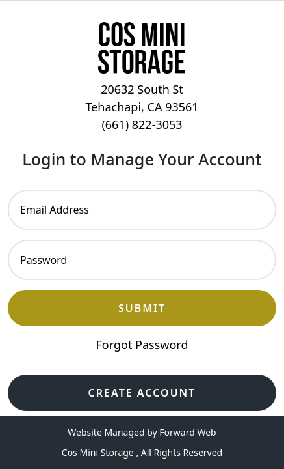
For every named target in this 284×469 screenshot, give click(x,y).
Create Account (142, 393)
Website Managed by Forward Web (142, 432)
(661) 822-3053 (141, 124)
